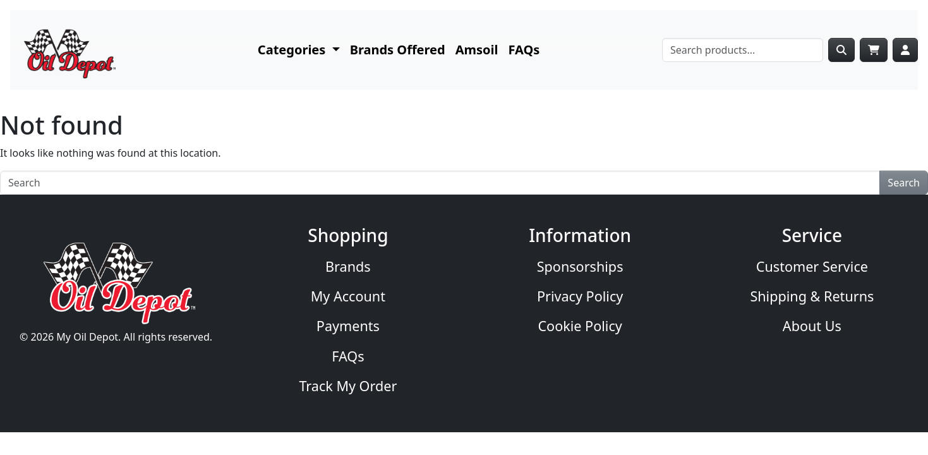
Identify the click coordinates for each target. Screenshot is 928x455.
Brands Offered (397, 49)
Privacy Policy (580, 296)
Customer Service (812, 266)
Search (904, 183)
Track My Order (348, 386)
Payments (348, 326)
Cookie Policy (580, 326)
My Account (348, 296)
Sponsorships (580, 266)
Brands (348, 266)
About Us (812, 326)
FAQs (524, 49)
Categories (293, 49)
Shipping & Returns (812, 296)
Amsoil (476, 49)
